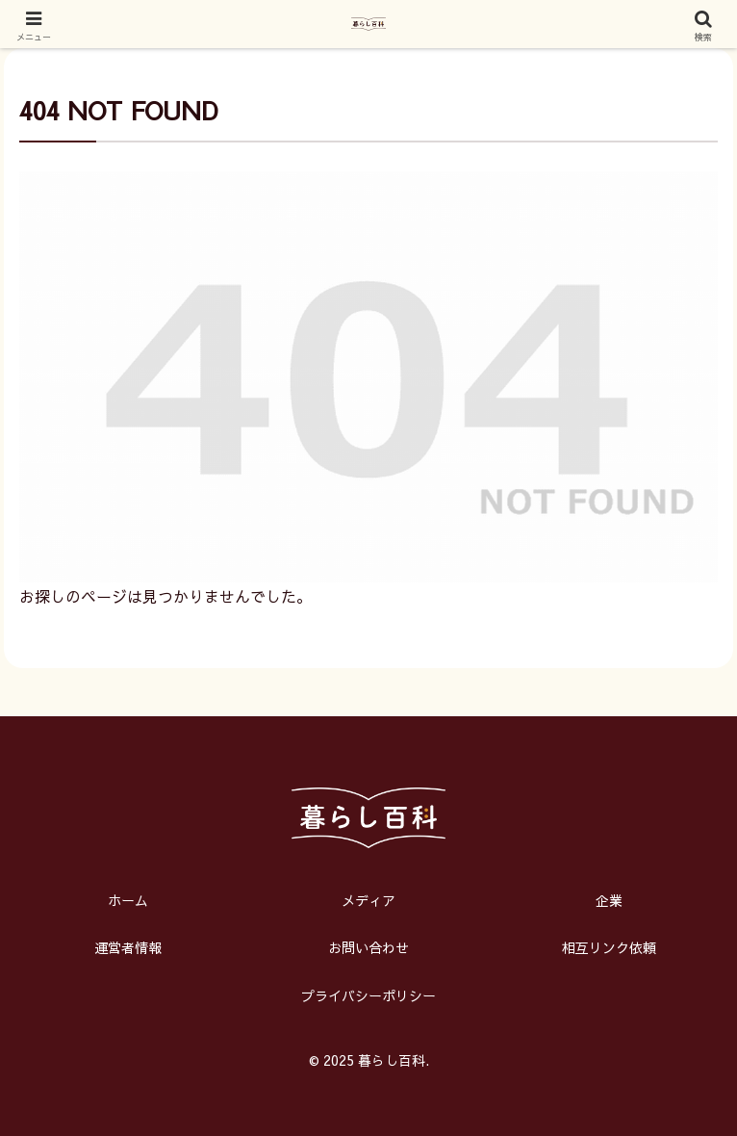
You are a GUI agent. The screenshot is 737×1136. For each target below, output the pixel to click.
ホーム (128, 900)
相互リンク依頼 (609, 947)
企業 (609, 900)
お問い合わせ (368, 947)
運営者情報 (128, 947)
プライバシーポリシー (368, 995)
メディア (368, 900)
